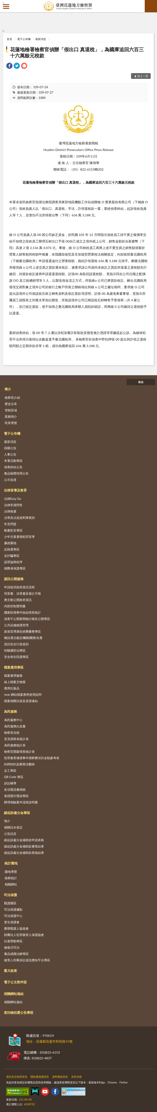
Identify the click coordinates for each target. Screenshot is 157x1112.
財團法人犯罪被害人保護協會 (24, 935)
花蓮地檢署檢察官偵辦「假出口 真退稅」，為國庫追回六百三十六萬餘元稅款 (77, 52)
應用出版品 (11, 688)
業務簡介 (11, 416)
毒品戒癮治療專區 (16, 954)
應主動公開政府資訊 (18, 600)
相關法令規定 (13, 827)
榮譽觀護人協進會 (16, 928)
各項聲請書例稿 (15, 789)
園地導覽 (11, 871)
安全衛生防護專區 (16, 657)
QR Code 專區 (13, 777)
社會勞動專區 (13, 941)
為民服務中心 (13, 720)
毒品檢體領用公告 (16, 473)
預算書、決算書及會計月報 (22, 593)
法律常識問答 (13, 505)
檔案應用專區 (14, 667)
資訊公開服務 (14, 579)
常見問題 (10, 524)
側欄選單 (6, 6)
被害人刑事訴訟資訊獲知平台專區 (27, 960)
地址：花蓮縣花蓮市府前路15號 (49, 1041)
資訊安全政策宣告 (16, 1076)
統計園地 (11, 863)
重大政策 (10, 970)
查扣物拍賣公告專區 (18, 1012)
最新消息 (40, 39)
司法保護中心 (13, 916)
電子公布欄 (23, 39)
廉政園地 (10, 543)
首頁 (9, 39)
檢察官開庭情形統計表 (19, 751)
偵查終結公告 (13, 467)
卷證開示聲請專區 (16, 796)
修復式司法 (11, 947)
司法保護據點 (13, 909)
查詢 (151, 6)
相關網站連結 (14, 994)
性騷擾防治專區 (15, 650)
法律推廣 (10, 511)
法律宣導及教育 (15, 490)
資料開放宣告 (60, 1076)
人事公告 (10, 454)
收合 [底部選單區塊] (141, 382)
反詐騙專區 (11, 555)
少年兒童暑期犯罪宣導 (19, 536)
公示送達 (10, 479)
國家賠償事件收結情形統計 (22, 612)
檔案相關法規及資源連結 (21, 701)
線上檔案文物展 (15, 682)
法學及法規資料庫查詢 (19, 517)
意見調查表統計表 (16, 739)
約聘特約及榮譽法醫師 (19, 764)
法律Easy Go (12, 498)
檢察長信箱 (11, 732)
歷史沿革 (11, 404)
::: (3, 3)
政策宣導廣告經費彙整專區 (22, 631)
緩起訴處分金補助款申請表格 (24, 840)
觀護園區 (10, 903)
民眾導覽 (11, 423)
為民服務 (10, 711)
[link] (9, 66)
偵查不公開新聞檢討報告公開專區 (27, 619)
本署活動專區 (13, 460)
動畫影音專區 (13, 530)
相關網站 (11, 884)
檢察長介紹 (12, 397)
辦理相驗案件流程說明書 (21, 802)
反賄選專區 (11, 549)
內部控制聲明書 (15, 606)
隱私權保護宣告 (39, 1076)
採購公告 (10, 448)
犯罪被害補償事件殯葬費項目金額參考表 (31, 758)
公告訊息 (10, 833)
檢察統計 (11, 878)
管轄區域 (11, 410)
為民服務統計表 (15, 745)
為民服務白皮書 (15, 726)
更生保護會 (11, 922)
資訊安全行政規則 (16, 644)
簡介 (7, 389)
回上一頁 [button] (142, 76)
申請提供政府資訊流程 (19, 587)
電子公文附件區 (15, 982)
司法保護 (10, 895)
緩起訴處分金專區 (17, 813)
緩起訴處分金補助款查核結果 (24, 852)
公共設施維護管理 (16, 625)
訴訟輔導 (10, 783)
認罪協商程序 (13, 562)
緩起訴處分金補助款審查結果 (24, 846)
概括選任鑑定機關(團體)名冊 (23, 638)
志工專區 (10, 770)
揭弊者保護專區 (15, 568)
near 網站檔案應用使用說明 (22, 694)
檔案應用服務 (13, 675)
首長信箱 (76, 1076)
